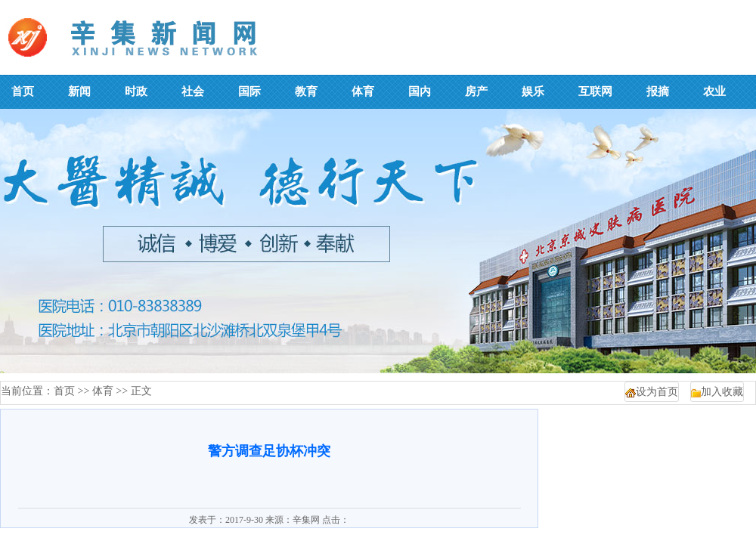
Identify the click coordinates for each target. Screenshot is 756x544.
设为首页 (657, 391)
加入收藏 (722, 391)
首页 (64, 391)
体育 (102, 391)
